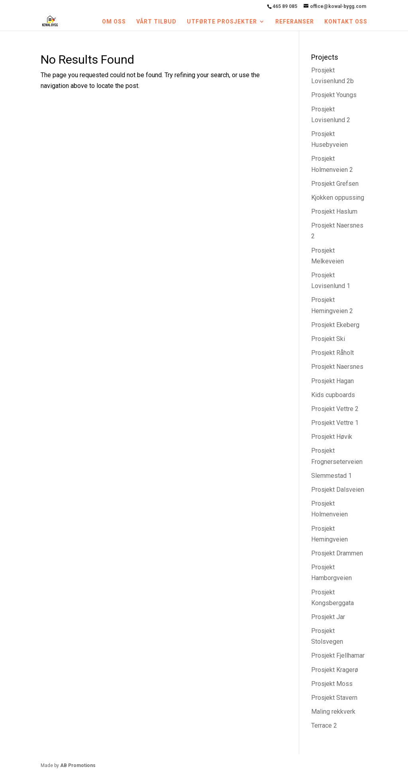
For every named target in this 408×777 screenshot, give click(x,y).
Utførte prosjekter (222, 22)
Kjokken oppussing (337, 197)
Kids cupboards (333, 395)
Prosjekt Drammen (337, 553)
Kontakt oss (345, 22)
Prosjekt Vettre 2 (335, 409)
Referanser (294, 22)
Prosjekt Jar (328, 617)
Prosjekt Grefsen (335, 183)
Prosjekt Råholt (332, 352)
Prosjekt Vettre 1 (335, 422)
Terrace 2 (324, 725)
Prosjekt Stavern (334, 697)
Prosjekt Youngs (334, 95)
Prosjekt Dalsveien (337, 489)
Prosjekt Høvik (331, 436)
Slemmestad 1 (331, 475)
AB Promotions (78, 765)
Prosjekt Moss (332, 683)
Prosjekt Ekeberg (335, 325)
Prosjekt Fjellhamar (338, 655)
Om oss (114, 22)
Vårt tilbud (156, 22)
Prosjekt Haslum (334, 211)
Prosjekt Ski (328, 339)
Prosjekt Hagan (332, 381)
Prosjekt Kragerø (334, 670)
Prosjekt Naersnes (337, 366)
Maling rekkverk (333, 711)
